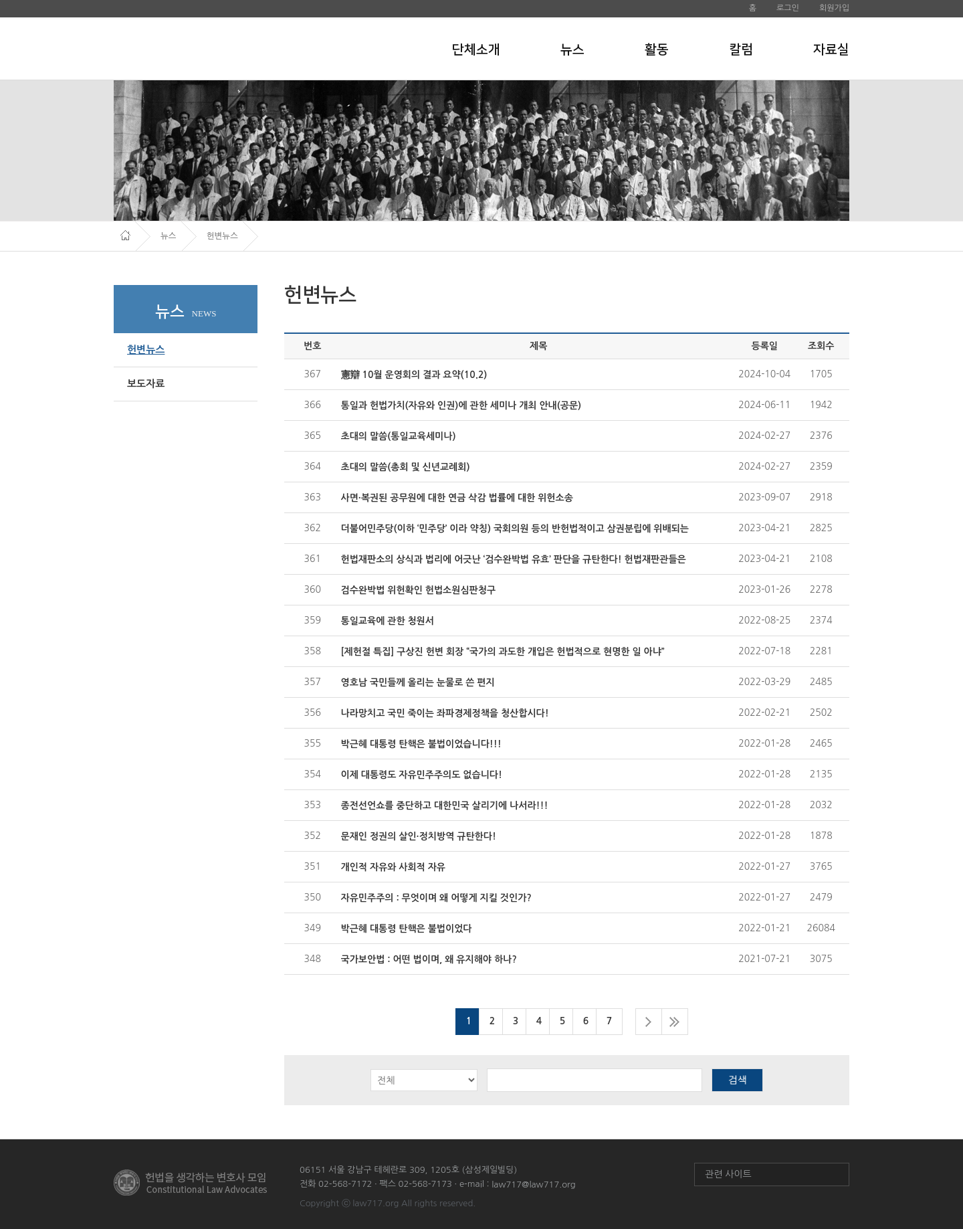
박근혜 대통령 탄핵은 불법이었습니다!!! (421, 744)
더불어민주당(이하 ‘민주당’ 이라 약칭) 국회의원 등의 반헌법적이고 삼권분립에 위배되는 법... (515, 529)
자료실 (831, 49)
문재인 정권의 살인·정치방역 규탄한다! (418, 836)
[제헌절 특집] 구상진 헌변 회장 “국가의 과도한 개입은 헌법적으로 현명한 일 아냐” (503, 651)
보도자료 (146, 384)
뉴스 (572, 49)
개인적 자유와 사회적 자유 (393, 867)
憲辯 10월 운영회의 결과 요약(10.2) (414, 374)
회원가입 (834, 8)
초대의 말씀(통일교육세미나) (398, 436)
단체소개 (476, 49)
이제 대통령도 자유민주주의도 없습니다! (421, 774)
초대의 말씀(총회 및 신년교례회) (405, 467)
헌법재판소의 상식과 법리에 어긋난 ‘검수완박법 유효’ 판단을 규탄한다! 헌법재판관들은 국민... (513, 560)
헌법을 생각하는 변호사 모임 (205, 48)
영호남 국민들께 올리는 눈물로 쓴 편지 (418, 682)
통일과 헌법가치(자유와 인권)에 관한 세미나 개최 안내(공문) (461, 405)
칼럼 (741, 49)
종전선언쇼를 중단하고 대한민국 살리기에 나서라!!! (444, 805)
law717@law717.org (534, 1184)
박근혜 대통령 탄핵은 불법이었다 (406, 928)
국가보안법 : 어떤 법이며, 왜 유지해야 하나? (429, 959)
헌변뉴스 (146, 350)
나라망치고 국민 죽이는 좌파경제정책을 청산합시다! (445, 713)
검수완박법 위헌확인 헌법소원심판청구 (418, 590)
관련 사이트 (728, 1174)
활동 (657, 49)
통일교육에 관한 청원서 (387, 621)
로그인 (787, 8)
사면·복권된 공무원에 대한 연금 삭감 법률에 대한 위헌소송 (457, 497)
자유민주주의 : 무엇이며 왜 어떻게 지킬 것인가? (436, 898)
